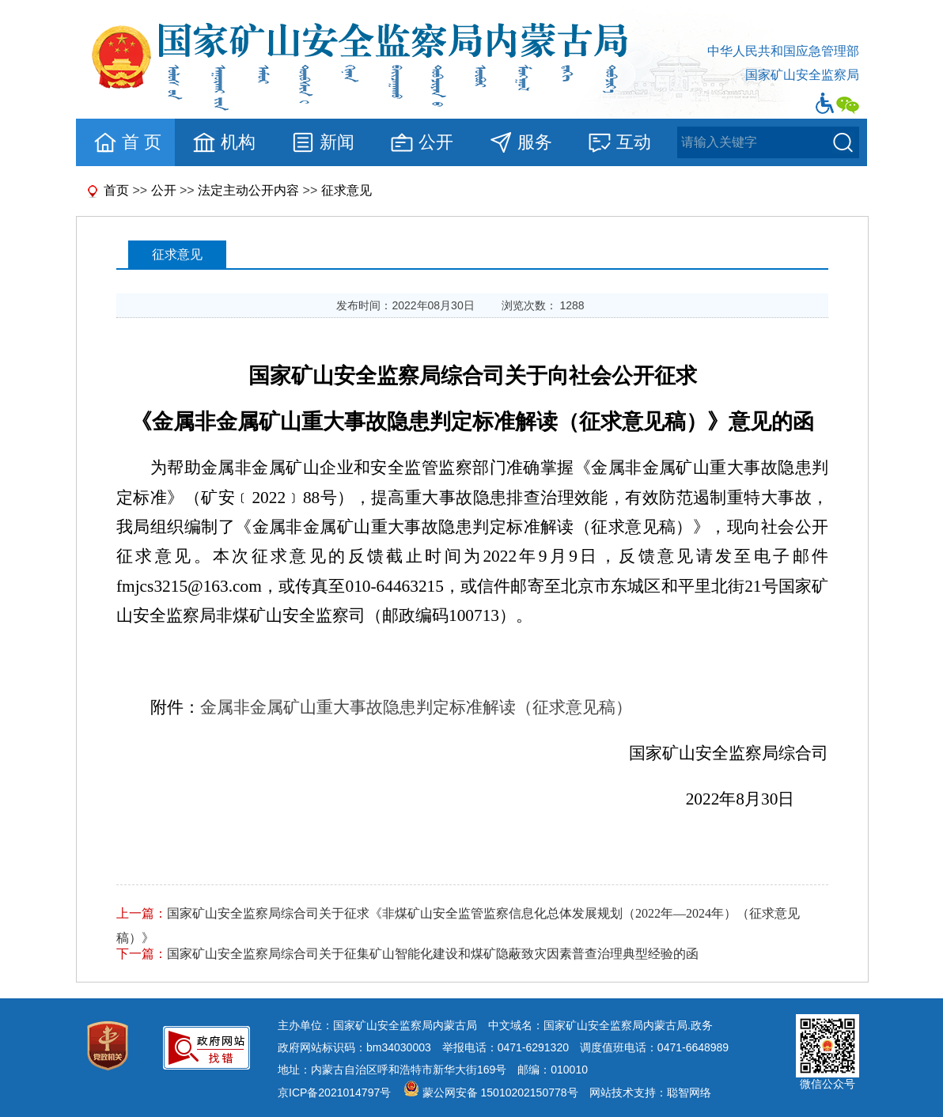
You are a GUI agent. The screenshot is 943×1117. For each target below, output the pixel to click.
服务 (520, 142)
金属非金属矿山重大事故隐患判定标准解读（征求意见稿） (416, 707)
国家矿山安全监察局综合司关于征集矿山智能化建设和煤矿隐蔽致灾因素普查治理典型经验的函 (433, 953)
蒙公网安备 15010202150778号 (500, 1092)
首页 (116, 190)
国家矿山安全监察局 (802, 74)
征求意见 (346, 190)
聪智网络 (689, 1092)
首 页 (127, 142)
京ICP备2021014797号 (334, 1092)
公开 (421, 142)
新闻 (322, 142)
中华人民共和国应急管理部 (783, 51)
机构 (223, 142)
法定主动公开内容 (248, 190)
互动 (619, 142)
